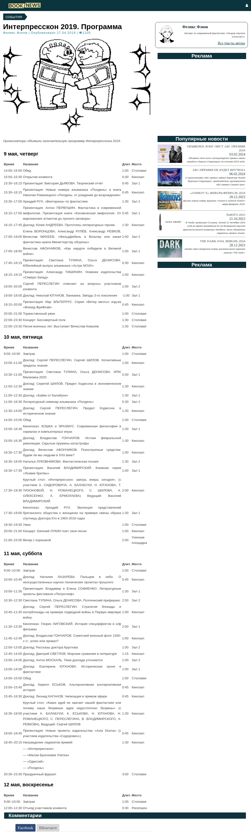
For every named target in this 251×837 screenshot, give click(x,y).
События (14, 17)
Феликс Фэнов (15, 33)
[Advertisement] (201, 95)
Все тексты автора (231, 43)
